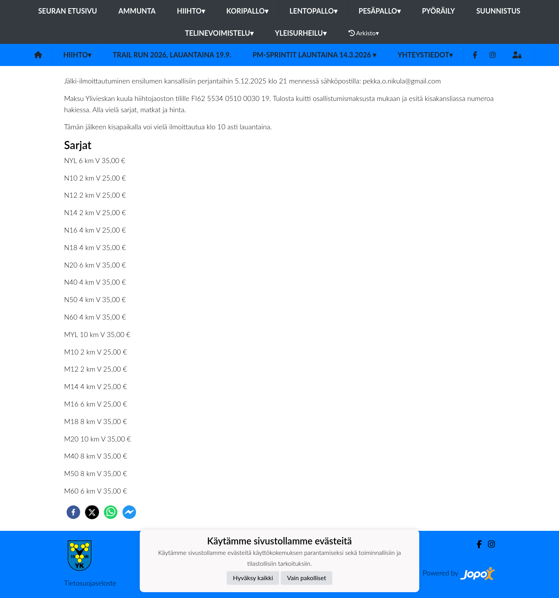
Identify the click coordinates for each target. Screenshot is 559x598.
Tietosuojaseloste (90, 583)
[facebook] (73, 512)
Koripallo (247, 11)
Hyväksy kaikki (253, 577)
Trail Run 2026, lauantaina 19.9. (172, 54)
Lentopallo (313, 11)
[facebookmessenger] (129, 512)
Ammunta (137, 11)
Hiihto (191, 11)
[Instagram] (492, 55)
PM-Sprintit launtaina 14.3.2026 (314, 54)
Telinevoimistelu (219, 33)
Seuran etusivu (67, 11)
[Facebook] (475, 55)
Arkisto (364, 33)
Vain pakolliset (306, 577)
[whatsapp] (111, 512)
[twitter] (92, 512)
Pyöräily (438, 11)
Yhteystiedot (425, 54)
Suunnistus (498, 11)
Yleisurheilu (300, 33)
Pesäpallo (380, 11)
